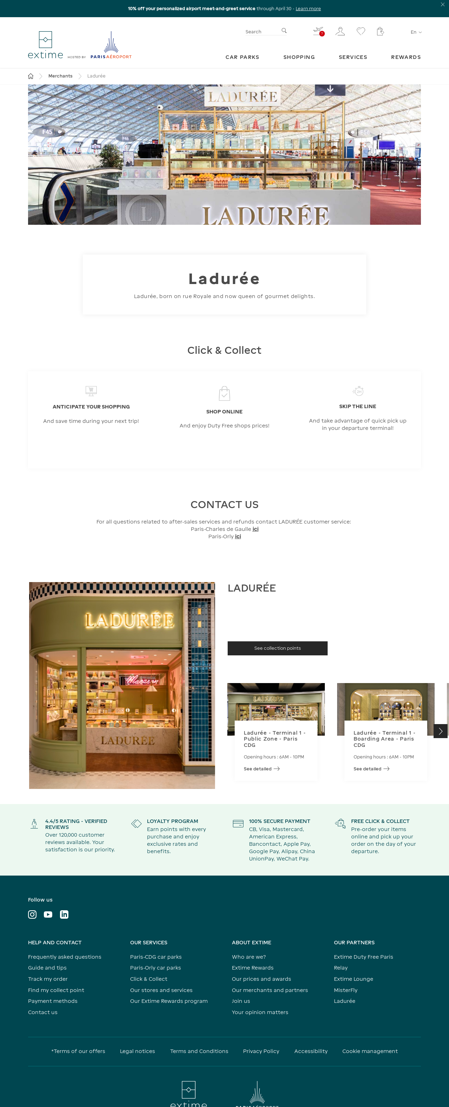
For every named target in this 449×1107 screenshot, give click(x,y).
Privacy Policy (261, 1051)
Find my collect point (56, 990)
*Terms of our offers (78, 1051)
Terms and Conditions (199, 1051)
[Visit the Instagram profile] (32, 914)
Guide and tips (47, 968)
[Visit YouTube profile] (48, 914)
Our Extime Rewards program (169, 1001)
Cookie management (370, 1051)
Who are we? (249, 957)
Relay (341, 968)
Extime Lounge (353, 979)
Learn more (308, 8)
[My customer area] (340, 31)
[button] (441, 731)
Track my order (48, 979)
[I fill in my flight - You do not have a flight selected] (318, 31)
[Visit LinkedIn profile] (64, 914)
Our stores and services (161, 990)
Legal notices (137, 1051)
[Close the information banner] (443, 4)
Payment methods (53, 1001)
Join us (241, 1001)
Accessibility (311, 1051)
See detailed (262, 769)
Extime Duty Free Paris (363, 957)
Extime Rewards (253, 968)
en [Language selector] (416, 32)
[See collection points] (278, 648)
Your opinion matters (260, 1012)
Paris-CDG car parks (156, 957)
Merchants (60, 76)
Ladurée (344, 1001)
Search (253, 31)
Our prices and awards (261, 979)
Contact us (43, 1012)
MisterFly (345, 990)
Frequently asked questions (64, 957)
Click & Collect (148, 979)
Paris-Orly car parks (155, 968)
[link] (243, 57)
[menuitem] (243, 57)
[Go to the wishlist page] (361, 31)
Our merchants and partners (270, 990)
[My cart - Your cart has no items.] (380, 31)
